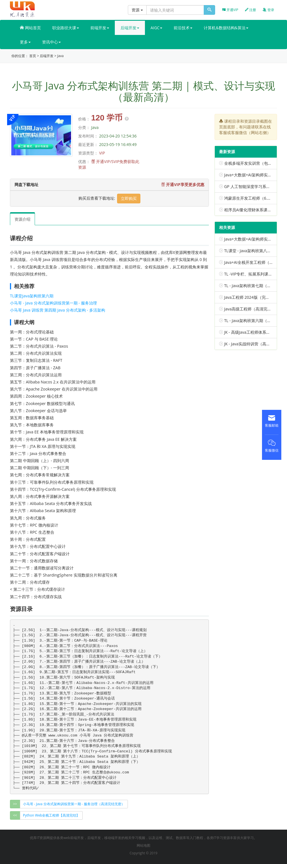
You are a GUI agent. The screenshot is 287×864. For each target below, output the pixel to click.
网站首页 (30, 27)
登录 (268, 9)
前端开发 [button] (99, 27)
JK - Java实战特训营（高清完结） (253, 344)
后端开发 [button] (129, 27)
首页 (32, 55)
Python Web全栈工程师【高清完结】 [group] (51, 815)
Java (60, 55)
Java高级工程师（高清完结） (249, 309)
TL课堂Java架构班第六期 (31, 296)
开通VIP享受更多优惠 (182, 184)
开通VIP (230, 9)
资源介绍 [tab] (22, 219)
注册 (250, 9)
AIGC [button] (157, 27)
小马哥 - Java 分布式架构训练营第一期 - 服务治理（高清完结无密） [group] (74, 804)
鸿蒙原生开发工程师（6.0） (249, 198)
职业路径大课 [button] (65, 27)
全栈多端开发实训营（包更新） (252, 163)
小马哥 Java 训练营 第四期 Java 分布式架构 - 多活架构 (57, 310)
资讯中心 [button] (51, 42)
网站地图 (143, 845)
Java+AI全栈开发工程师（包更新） (254, 262)
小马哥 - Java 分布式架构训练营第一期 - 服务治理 (53, 303)
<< (15, 815)
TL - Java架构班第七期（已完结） (253, 285)
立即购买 (129, 198)
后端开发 (46, 55)
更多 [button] (25, 42)
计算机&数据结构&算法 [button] (226, 27)
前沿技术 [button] (183, 27)
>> (15, 804)
